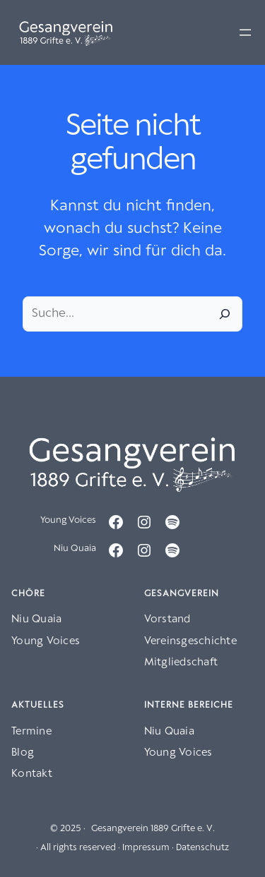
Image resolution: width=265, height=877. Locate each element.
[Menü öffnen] (245, 32)
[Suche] (225, 314)
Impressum (146, 847)
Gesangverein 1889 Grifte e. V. (153, 828)
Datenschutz (202, 847)
